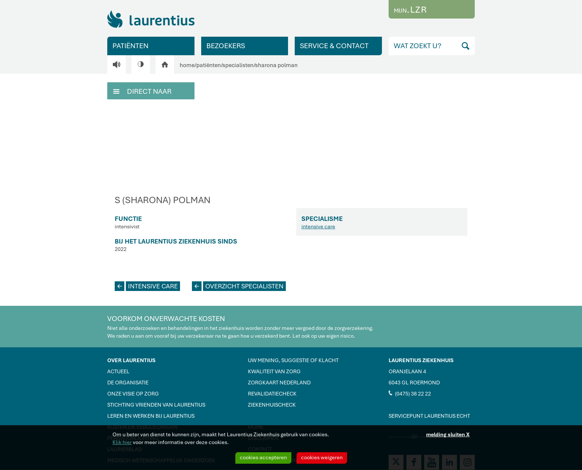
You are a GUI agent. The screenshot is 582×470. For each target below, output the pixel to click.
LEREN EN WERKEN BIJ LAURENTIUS (150, 416)
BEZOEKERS (225, 45)
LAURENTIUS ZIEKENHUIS (421, 360)
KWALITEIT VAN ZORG (274, 371)
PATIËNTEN (130, 45)
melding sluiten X (448, 434)
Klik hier (122, 442)
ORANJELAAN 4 (407, 371)
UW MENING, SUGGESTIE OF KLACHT (293, 360)
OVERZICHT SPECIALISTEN (238, 286)
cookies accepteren (263, 457)
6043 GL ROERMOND (414, 382)
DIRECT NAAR (142, 90)
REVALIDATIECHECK (272, 393)
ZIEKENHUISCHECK (272, 404)
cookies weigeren (322, 457)
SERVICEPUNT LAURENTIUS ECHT (429, 416)
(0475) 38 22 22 (410, 393)
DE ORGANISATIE (127, 382)
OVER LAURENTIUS (131, 360)
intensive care (318, 226)
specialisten (238, 65)
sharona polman (276, 65)
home (187, 65)
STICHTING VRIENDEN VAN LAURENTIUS (156, 404)
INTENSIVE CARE (146, 286)
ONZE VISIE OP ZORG (133, 393)
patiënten (208, 65)
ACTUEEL (118, 371)
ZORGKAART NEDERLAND (279, 382)
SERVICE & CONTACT (334, 45)
